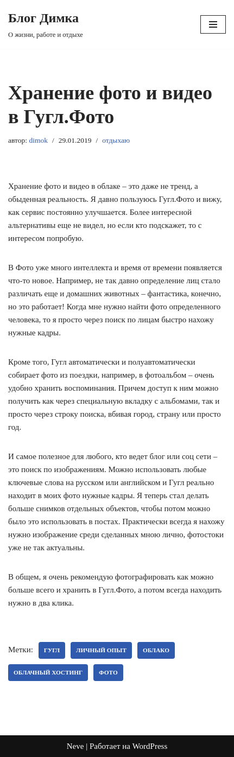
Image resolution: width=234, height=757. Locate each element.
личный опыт (101, 650)
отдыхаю (116, 140)
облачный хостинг (48, 672)
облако (156, 650)
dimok (38, 140)
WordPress (150, 746)
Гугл (52, 650)
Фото (108, 672)
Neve (75, 746)
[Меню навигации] (213, 24)
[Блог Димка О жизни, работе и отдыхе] (45, 24)
